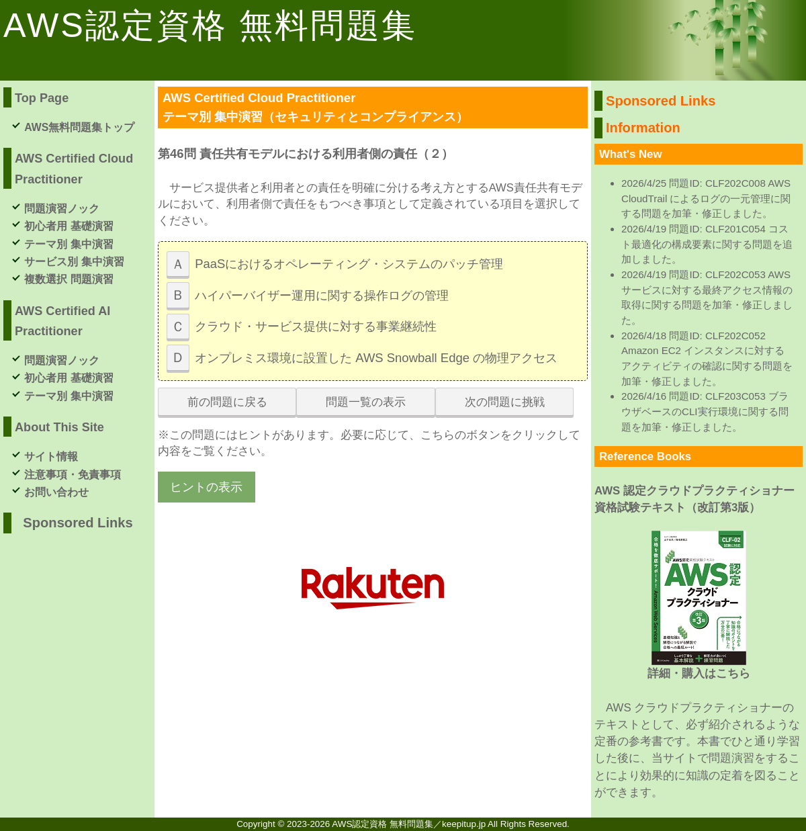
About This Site (59, 427)
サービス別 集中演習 (74, 261)
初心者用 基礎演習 (68, 226)
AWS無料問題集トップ (79, 127)
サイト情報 (51, 456)
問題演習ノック (61, 208)
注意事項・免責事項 (72, 474)
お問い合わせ (56, 492)
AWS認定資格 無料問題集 (210, 25)
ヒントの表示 (206, 487)
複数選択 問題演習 (68, 279)
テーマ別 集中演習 (68, 244)
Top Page (42, 98)
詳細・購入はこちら (698, 673)
